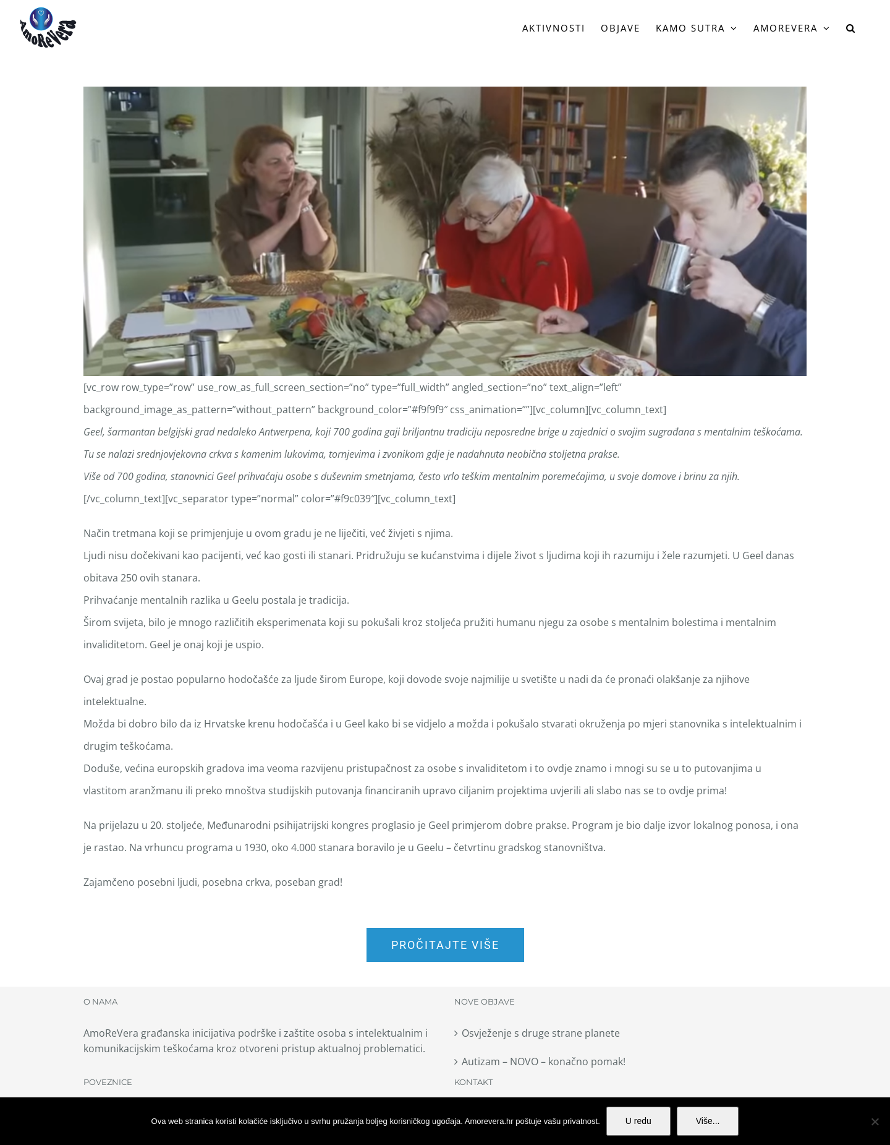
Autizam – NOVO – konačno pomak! (543, 1061)
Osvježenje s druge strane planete (541, 1033)
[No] (874, 1121)
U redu (638, 1121)
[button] (851, 28)
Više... (708, 1121)
